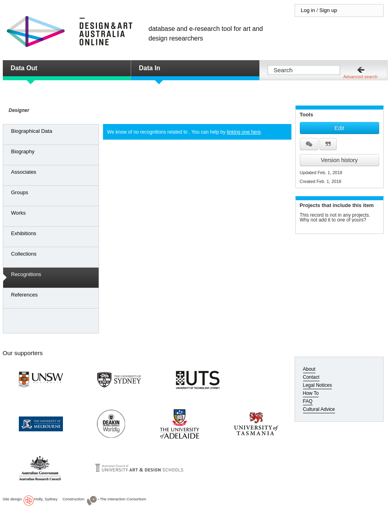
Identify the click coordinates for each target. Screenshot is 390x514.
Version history (339, 160)
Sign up (328, 10)
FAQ (308, 401)
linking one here (244, 132)
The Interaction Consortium (123, 499)
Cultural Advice (319, 409)
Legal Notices (317, 385)
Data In (149, 68)
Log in (308, 10)
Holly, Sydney (45, 499)
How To (311, 393)
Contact (311, 377)
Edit (339, 128)
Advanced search (361, 76)
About (309, 369)
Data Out (24, 68)
